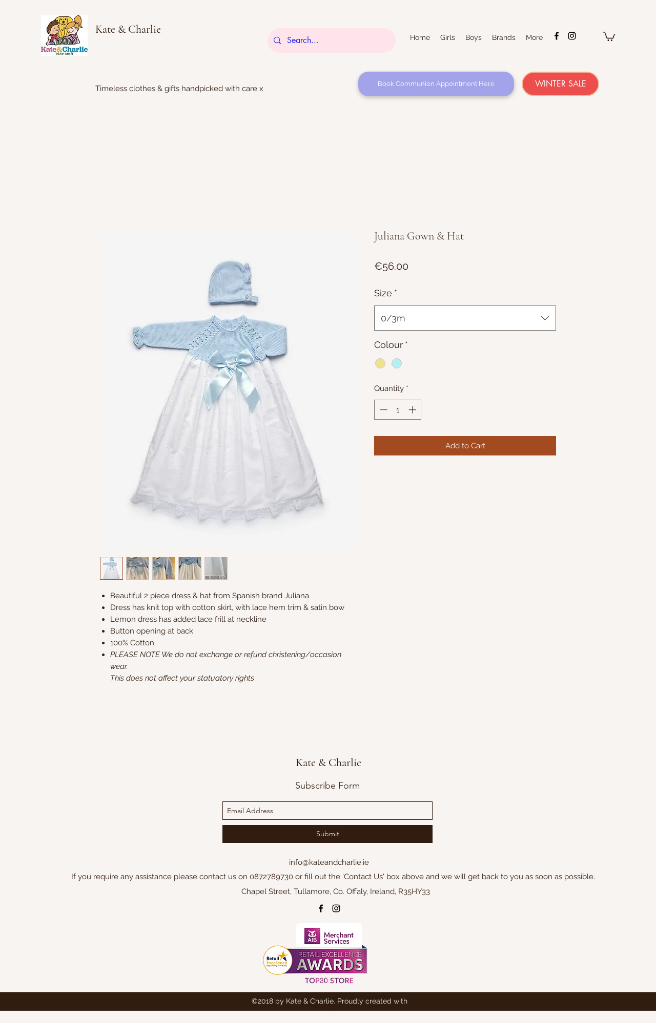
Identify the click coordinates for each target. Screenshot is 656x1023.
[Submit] (327, 834)
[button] (609, 36)
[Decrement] (382, 409)
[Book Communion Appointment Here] (436, 84)
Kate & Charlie (128, 29)
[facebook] (556, 36)
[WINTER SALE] (560, 84)
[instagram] (572, 36)
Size (385, 293)
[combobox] (465, 318)
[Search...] (330, 40)
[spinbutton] (397, 409)
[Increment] (413, 409)
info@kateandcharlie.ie (329, 862)
